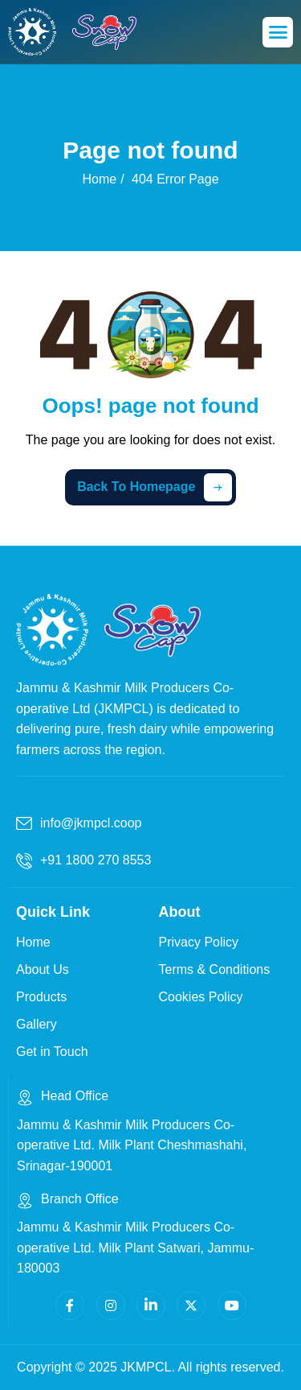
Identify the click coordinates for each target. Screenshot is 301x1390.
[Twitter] (191, 1305)
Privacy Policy (199, 942)
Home (33, 942)
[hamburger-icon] (277, 32)
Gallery (36, 1024)
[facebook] (69, 1305)
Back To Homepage (154, 487)
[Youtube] (232, 1305)
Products (41, 997)
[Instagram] (110, 1305)
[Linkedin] (150, 1305)
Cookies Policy (201, 997)
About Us (42, 969)
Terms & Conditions (214, 969)
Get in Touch (52, 1051)
